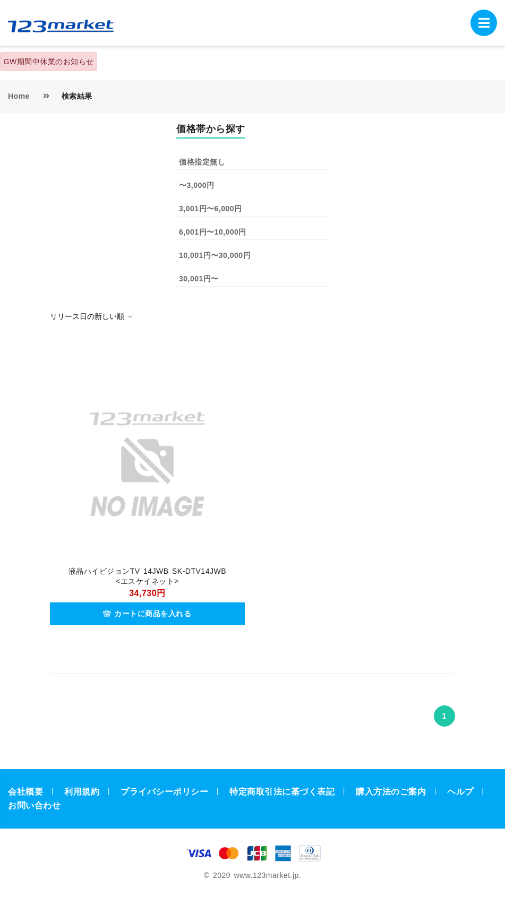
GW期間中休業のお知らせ (49, 61)
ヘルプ (460, 791)
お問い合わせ (34, 805)
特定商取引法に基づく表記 (282, 791)
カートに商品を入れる (147, 613)
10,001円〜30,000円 (215, 255)
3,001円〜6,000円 (210, 208)
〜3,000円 (197, 185)
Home (19, 96)
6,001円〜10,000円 (212, 232)
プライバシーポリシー (164, 791)
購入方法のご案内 (391, 791)
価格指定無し (202, 162)
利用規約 (81, 791)
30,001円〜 (199, 278)
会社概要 (25, 791)
